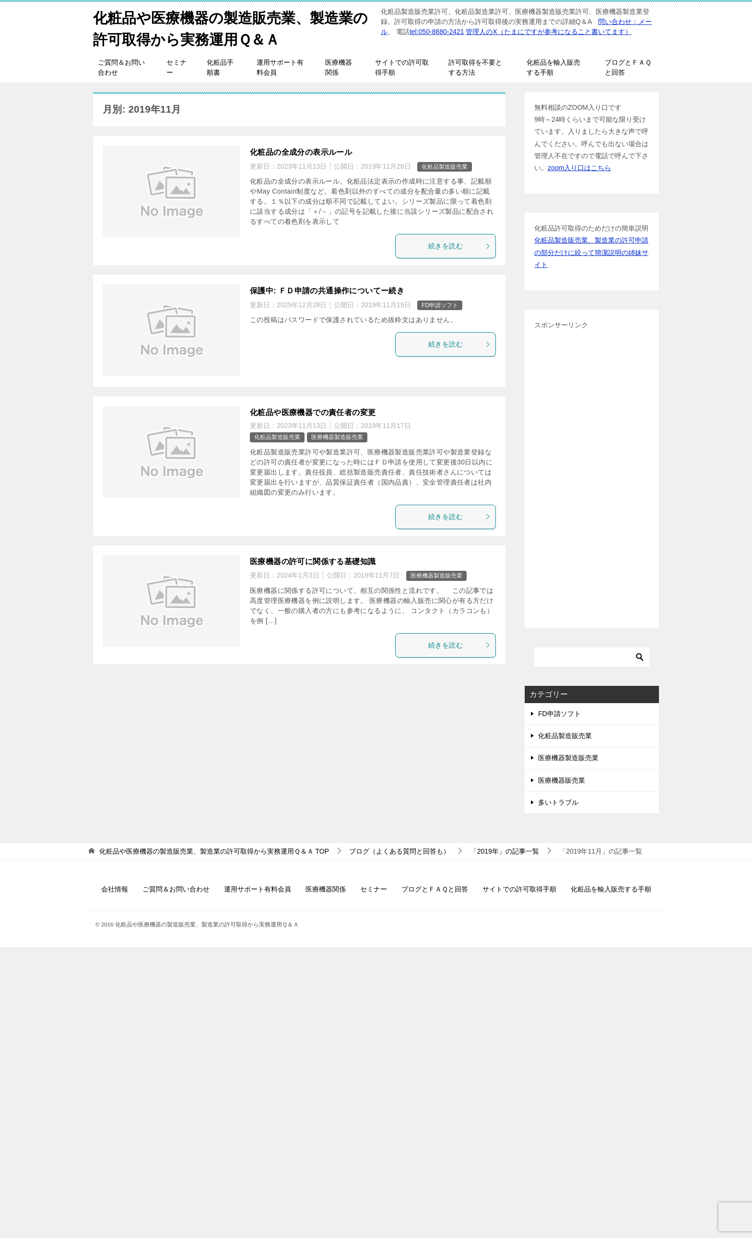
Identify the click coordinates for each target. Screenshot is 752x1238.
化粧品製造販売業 (445, 166)
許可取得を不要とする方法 (475, 67)
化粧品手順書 (220, 67)
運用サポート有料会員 (280, 67)
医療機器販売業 (561, 780)
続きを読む (459, 246)
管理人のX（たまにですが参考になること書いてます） (548, 31)
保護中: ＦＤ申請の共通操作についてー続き (327, 291)
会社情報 (114, 889)
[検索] (591, 657)
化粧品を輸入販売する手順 (553, 67)
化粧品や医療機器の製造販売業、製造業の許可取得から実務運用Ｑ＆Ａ (230, 27)
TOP (214, 851)
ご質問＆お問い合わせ (121, 67)
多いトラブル (558, 802)
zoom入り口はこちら (579, 168)
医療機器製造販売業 (337, 437)
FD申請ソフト (440, 305)
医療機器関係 (338, 67)
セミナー (176, 67)
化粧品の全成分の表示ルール (301, 152)
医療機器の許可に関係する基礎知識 (313, 561)
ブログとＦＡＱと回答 (628, 67)
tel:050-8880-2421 (437, 31)
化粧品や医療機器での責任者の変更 (313, 412)
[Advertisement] (591, 475)
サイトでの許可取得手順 (402, 67)
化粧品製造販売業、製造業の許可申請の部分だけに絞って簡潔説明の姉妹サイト (591, 252)
